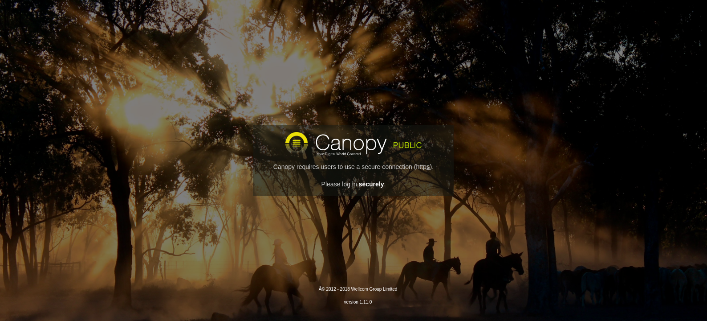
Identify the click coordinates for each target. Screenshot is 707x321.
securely (371, 184)
